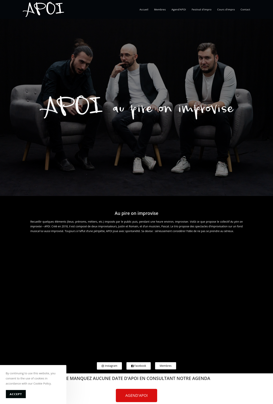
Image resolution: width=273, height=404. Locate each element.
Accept (16, 394)
